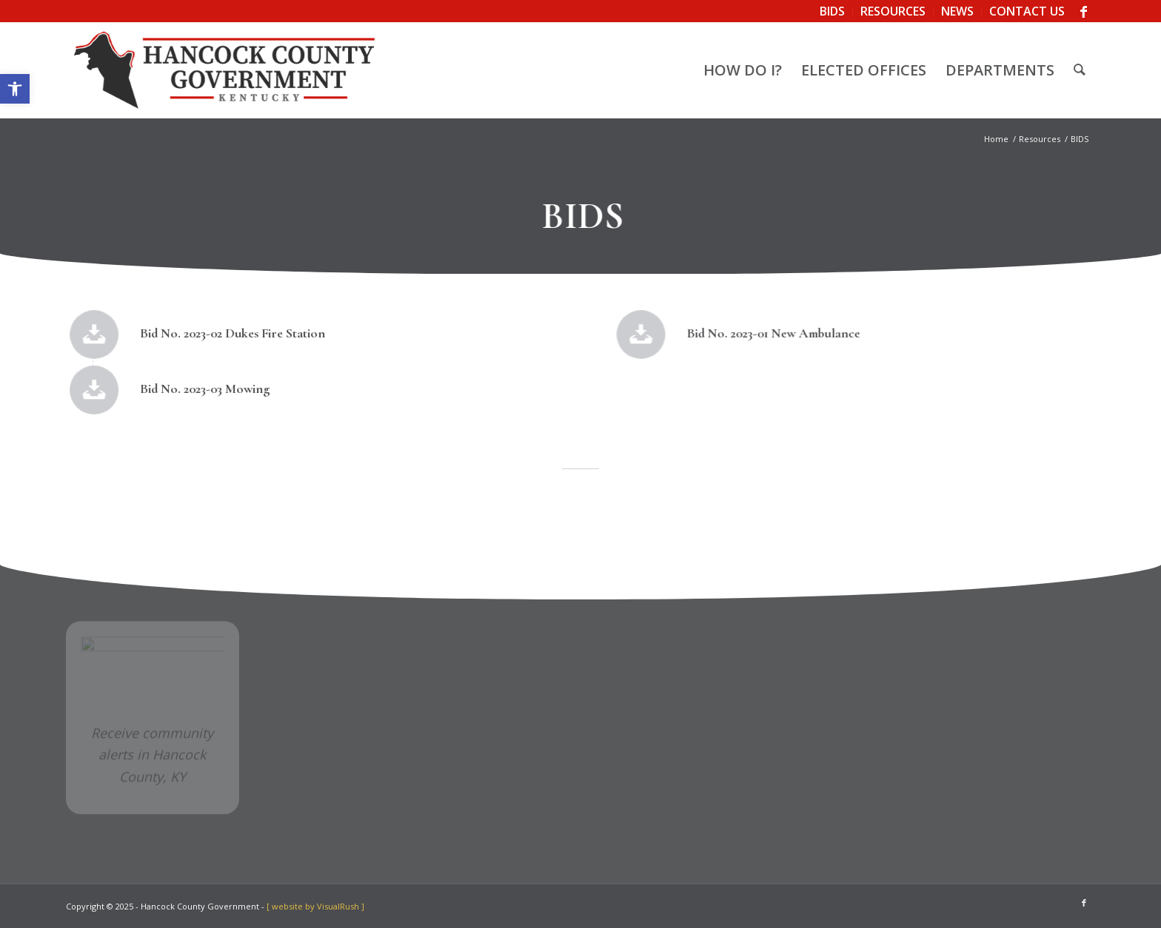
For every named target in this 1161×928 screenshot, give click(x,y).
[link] (15, 89)
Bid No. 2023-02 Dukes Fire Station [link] (233, 333)
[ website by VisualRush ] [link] (315, 906)
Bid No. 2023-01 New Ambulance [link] (767, 333)
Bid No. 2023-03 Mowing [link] (205, 388)
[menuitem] (832, 11)
